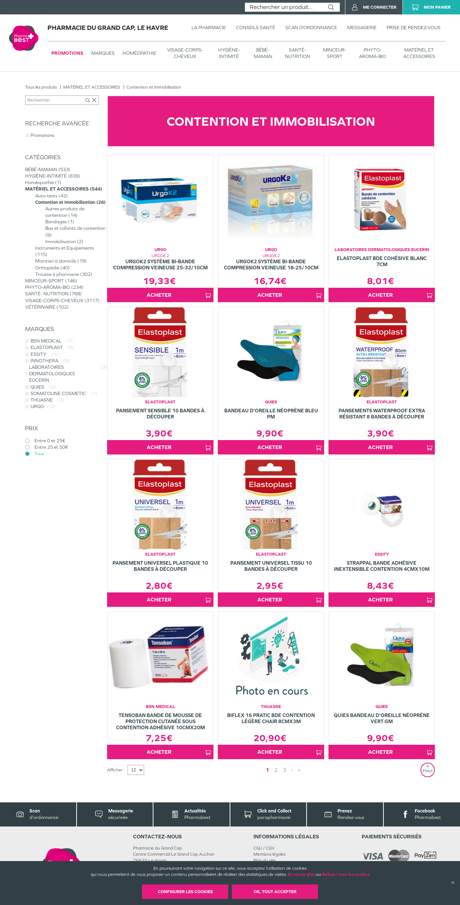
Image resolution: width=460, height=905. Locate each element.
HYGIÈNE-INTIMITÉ (229, 53)
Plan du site (264, 860)
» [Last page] (299, 770)
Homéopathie (139, 53)
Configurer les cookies (185, 891)
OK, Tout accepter (275, 891)
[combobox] (283, 7)
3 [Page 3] (284, 770)
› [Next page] (292, 770)
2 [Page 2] (276, 770)
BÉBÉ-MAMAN (263, 53)
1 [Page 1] (267, 770)
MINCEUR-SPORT (334, 53)
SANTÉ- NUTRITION (297, 53)
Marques (103, 53)
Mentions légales (269, 854)
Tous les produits (41, 87)
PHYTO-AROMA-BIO (372, 53)
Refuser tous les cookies (345, 874)
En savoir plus (301, 874)
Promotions (67, 53)
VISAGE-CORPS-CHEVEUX (185, 53)
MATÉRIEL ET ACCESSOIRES (419, 53)
